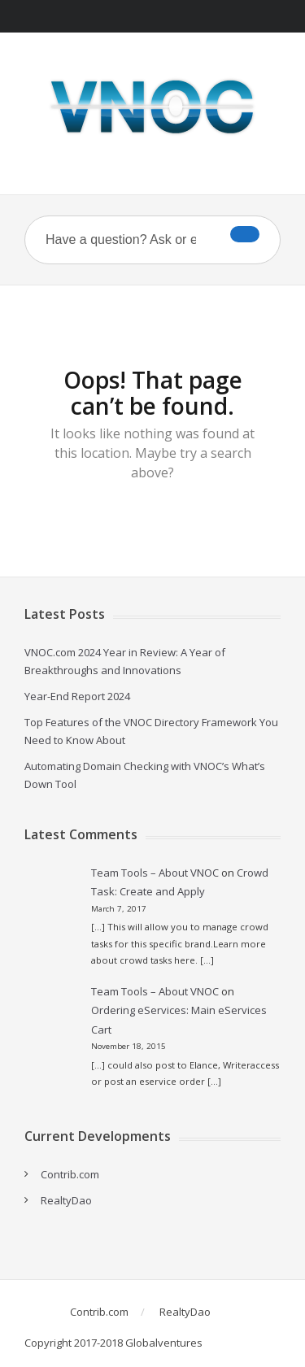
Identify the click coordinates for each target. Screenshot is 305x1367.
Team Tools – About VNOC (155, 872)
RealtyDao (66, 1200)
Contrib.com (70, 1174)
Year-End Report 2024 (77, 696)
